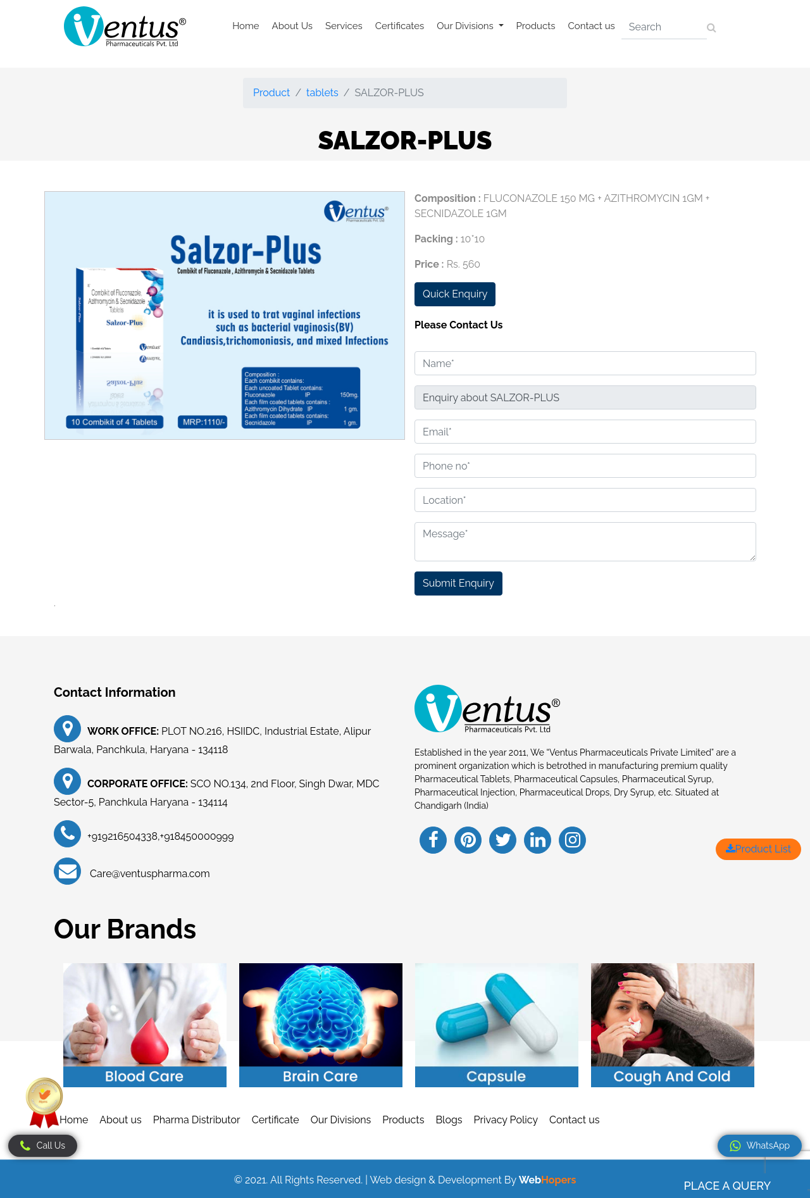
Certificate (275, 1120)
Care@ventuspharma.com (148, 874)
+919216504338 (122, 836)
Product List (758, 849)
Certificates (400, 26)
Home (245, 26)
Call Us (42, 1146)
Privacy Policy (506, 1120)
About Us (292, 26)
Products (536, 26)
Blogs (448, 1120)
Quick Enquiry (455, 294)
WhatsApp (760, 1146)
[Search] (664, 27)
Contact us (591, 26)
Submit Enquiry (458, 583)
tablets (322, 93)
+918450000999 (197, 836)
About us (120, 1120)
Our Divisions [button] (466, 26)
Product (271, 93)
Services (344, 26)
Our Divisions (341, 1120)
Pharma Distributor (196, 1120)
